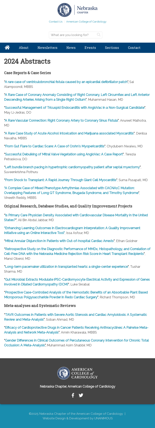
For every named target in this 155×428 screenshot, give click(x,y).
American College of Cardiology (86, 21)
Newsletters (47, 47)
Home (7, 48)
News (70, 47)
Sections (112, 47)
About (23, 47)
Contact (134, 47)
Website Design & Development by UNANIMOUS (78, 418)
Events (90, 47)
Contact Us (55, 21)
